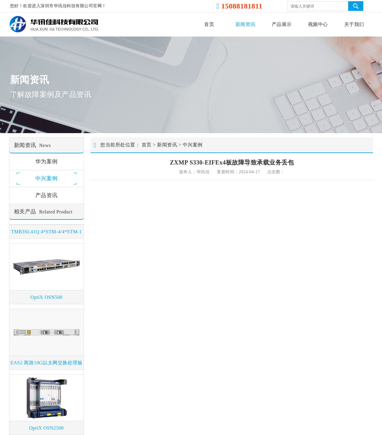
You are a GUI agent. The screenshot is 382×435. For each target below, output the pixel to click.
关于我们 (354, 24)
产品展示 (282, 24)
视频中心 (318, 24)
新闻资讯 (245, 24)
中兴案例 (193, 144)
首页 (209, 24)
